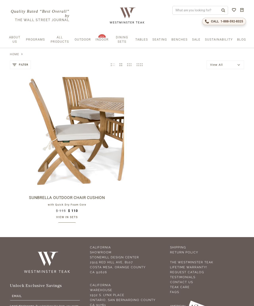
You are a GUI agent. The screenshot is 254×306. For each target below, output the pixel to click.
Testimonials (182, 217)
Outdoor (83, 39)
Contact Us (181, 222)
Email (17, 236)
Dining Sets (122, 39)
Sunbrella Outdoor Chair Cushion (37, 137)
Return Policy (184, 192)
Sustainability (219, 39)
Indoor (102, 39)
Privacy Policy (50, 269)
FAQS (174, 232)
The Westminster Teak (191, 202)
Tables (141, 39)
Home (14, 54)
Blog (241, 39)
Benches (179, 39)
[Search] (223, 10)
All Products (60, 39)
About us (14, 39)
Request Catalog (187, 212)
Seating (159, 39)
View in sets (37, 157)
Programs (35, 39)
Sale (196, 39)
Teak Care (180, 227)
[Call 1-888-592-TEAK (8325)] (224, 21)
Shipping (178, 187)
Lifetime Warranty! (188, 207)
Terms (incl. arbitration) (24, 269)
